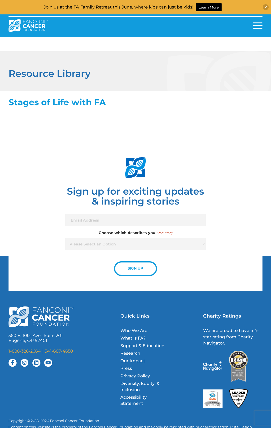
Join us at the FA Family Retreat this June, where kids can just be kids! (118, 7)
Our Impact (132, 360)
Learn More (209, 7)
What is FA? (132, 338)
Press (126, 368)
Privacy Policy (135, 376)
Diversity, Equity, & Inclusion (139, 386)
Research (130, 353)
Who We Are (133, 330)
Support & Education (142, 345)
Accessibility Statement (133, 400)
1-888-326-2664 (25, 351)
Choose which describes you (135, 233)
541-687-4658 (59, 351)
